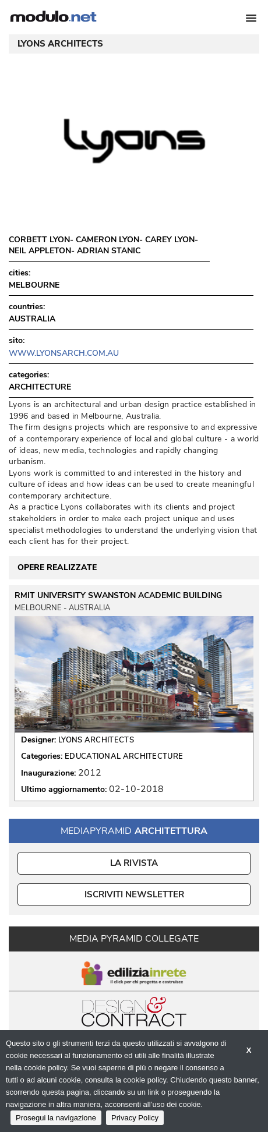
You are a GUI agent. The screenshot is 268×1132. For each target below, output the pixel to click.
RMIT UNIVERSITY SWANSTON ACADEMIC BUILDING (118, 595)
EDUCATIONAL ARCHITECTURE (124, 756)
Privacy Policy (134, 1117)
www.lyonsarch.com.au (64, 353)
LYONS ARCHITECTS (96, 740)
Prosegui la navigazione (56, 1117)
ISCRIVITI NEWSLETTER (134, 894)
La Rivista (134, 863)
